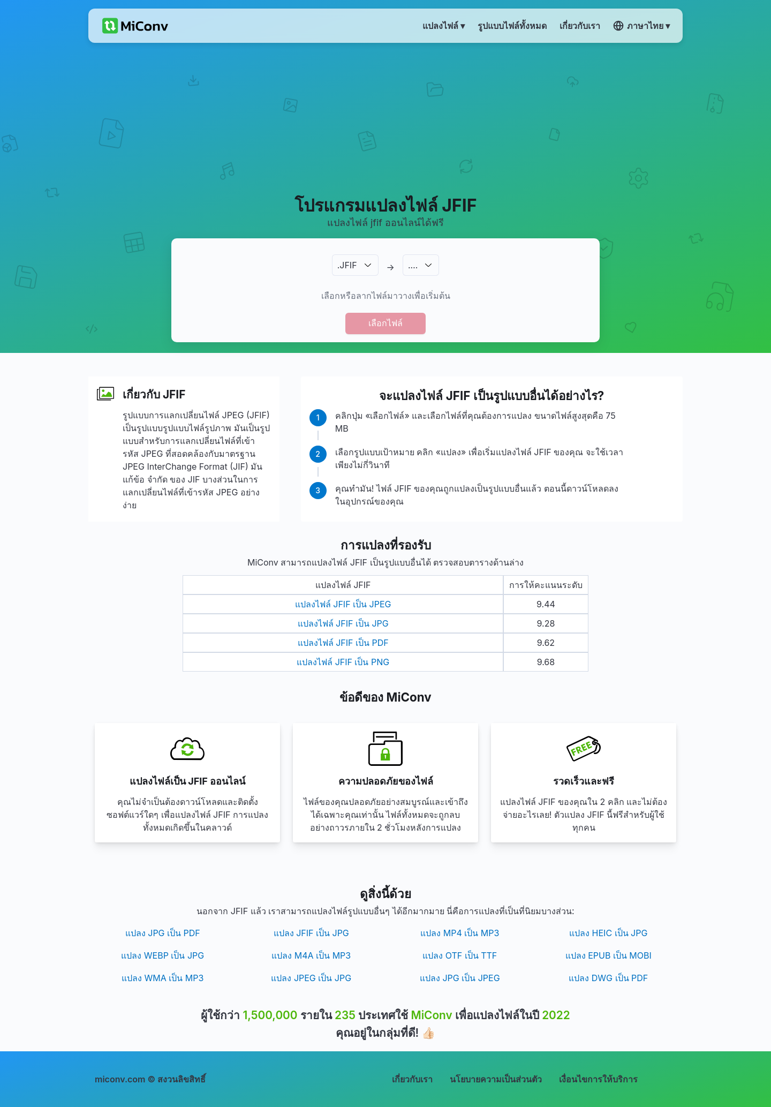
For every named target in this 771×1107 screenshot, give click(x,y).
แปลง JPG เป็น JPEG (460, 978)
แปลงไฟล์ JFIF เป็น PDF (343, 642)
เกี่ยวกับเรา (412, 1079)
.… (413, 265)
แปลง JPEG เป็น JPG (311, 978)
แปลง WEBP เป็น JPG (162, 955)
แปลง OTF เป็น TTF (459, 955)
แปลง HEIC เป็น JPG (608, 933)
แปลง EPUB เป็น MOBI (608, 955)
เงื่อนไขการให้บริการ (598, 1079)
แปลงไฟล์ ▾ (443, 25)
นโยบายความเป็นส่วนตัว (496, 1079)
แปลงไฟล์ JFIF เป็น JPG (343, 623)
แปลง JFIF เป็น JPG (311, 933)
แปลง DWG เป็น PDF (608, 978)
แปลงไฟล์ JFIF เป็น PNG (343, 662)
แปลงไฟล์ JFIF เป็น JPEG (343, 604)
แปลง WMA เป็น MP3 (162, 978)
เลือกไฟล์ (385, 323)
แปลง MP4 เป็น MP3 (459, 933)
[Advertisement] (385, 118)
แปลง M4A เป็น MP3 (311, 955)
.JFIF (347, 265)
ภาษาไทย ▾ (641, 25)
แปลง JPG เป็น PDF (162, 933)
